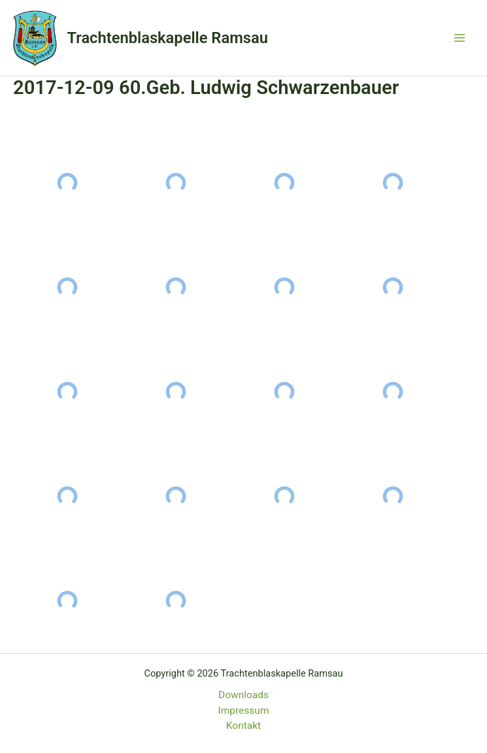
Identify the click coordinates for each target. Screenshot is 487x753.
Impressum (243, 710)
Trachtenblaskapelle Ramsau (167, 38)
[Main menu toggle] (460, 38)
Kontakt (243, 725)
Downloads (243, 695)
